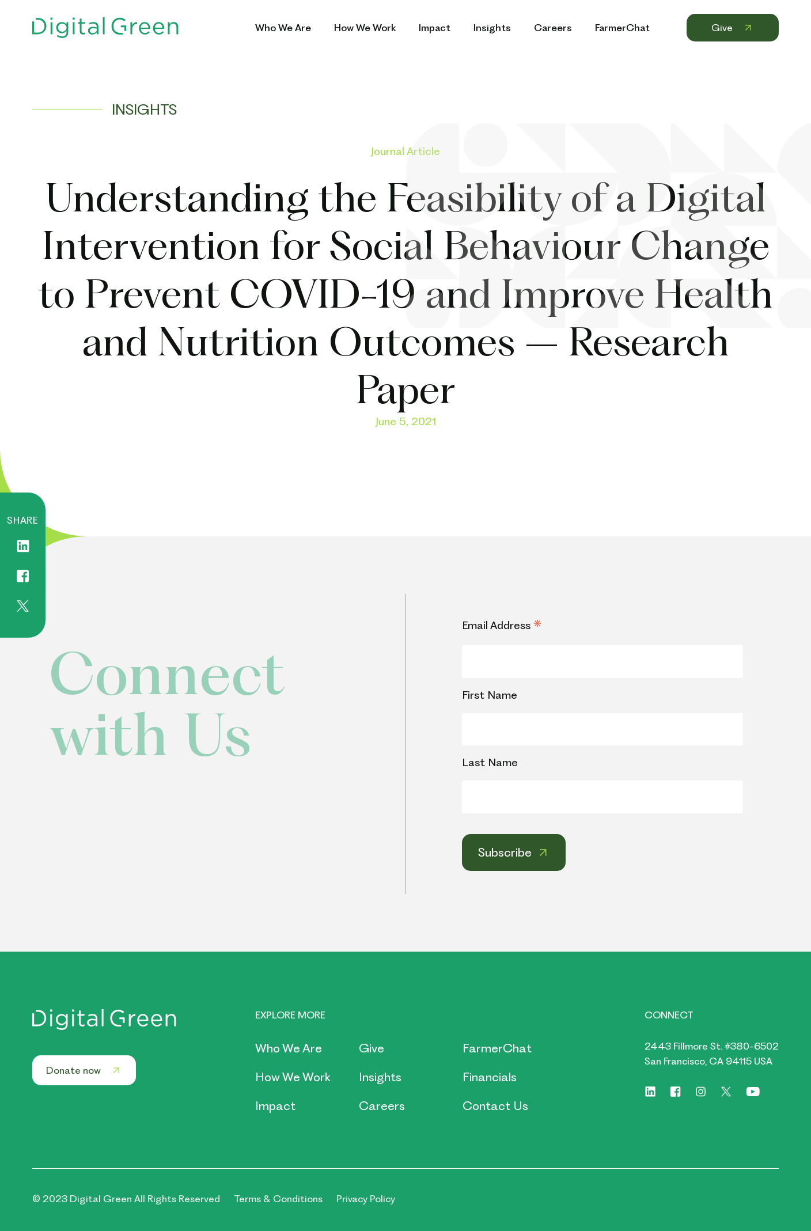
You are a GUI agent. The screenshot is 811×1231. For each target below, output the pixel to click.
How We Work (293, 1077)
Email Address (501, 626)
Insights (380, 1077)
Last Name (490, 762)
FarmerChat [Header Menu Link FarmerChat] (622, 27)
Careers (382, 1106)
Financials (490, 1077)
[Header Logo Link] (105, 27)
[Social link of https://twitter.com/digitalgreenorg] (726, 1091)
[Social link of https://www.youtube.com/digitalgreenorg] (753, 1091)
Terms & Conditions (278, 1199)
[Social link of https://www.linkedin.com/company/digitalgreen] (650, 1091)
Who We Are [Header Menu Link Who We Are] (283, 27)
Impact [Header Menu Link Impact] (434, 27)
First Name (489, 695)
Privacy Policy (365, 1199)
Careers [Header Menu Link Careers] (553, 27)
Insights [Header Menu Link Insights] (492, 27)
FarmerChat (497, 1048)
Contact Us (495, 1106)
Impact (275, 1106)
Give (371, 1048)
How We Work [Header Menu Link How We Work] (365, 27)
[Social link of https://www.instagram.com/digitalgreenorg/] (701, 1091)
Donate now (84, 1070)
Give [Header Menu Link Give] (732, 27)
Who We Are (288, 1048)
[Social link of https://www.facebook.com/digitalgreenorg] (675, 1091)
